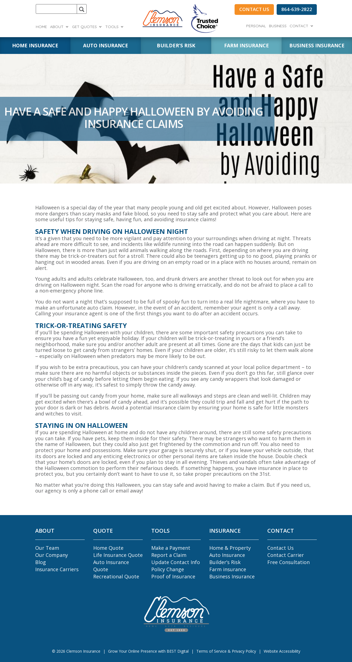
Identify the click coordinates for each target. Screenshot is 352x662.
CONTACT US (254, 9)
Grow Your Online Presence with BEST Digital (148, 651)
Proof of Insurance (173, 576)
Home (41, 27)
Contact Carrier (285, 555)
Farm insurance (227, 569)
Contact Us (280, 548)
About (57, 27)
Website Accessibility (282, 651)
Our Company (51, 555)
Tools (112, 27)
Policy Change (167, 569)
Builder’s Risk (225, 562)
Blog (40, 562)
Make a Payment (170, 548)
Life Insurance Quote (118, 555)
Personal (256, 26)
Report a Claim (168, 555)
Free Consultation (288, 562)
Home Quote (108, 548)
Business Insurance (232, 576)
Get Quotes (84, 27)
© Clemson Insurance (76, 651)
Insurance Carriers (57, 569)
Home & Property (230, 548)
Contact (299, 26)
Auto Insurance (227, 555)
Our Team (47, 548)
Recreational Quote (116, 576)
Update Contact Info (175, 562)
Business (278, 26)
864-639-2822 (296, 9)
